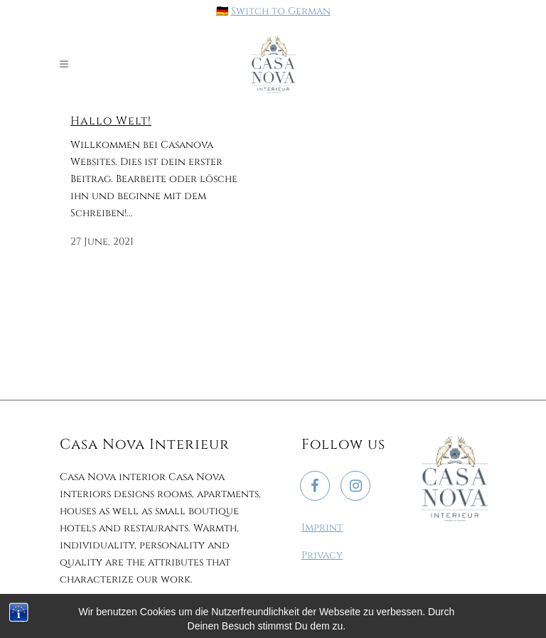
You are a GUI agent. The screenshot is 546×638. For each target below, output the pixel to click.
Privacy (322, 555)
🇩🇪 (222, 11)
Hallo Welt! (110, 121)
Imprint (322, 527)
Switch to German (281, 11)
